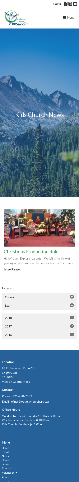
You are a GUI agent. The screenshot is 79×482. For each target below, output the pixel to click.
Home (5, 447)
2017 (39, 326)
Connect (39, 297)
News (5, 456)
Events (6, 452)
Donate (6, 460)
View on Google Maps (16, 381)
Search (57, 3)
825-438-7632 (22, 396)
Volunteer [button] (10, 473)
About (6, 477)
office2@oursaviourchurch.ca (30, 401)
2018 (39, 317)
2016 (39, 334)
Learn (39, 305)
